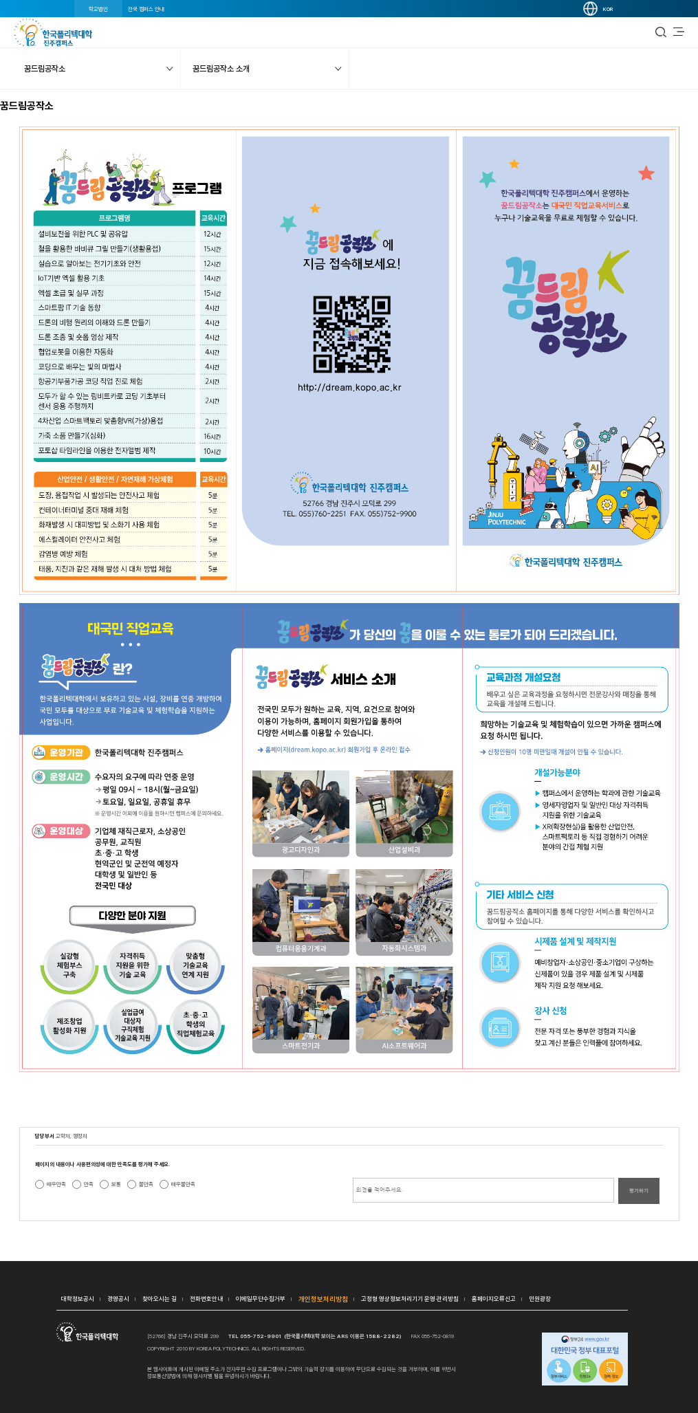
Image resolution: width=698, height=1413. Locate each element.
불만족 (146, 1184)
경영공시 (118, 1298)
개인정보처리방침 (323, 1299)
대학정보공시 (77, 1298)
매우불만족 (183, 1184)
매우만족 (56, 1184)
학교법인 (98, 9)
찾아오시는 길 (159, 1298)
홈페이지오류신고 (494, 1298)
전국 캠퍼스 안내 (146, 9)
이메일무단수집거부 (260, 1298)
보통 (116, 1184)
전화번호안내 (206, 1298)
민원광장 (540, 1298)
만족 (89, 1184)
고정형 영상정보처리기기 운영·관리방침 (410, 1298)
